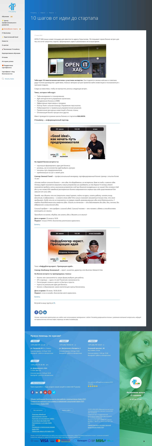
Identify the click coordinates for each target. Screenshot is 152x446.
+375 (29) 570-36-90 (39, 365)
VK (54, 303)
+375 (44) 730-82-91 (67, 345)
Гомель (92, 341)
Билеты (37, 224)
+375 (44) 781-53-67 (96, 345)
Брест (35, 361)
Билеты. (37, 297)
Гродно (64, 341)
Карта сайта (66, 410)
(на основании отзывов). (100, 383)
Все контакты (38, 410)
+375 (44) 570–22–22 (39, 345)
